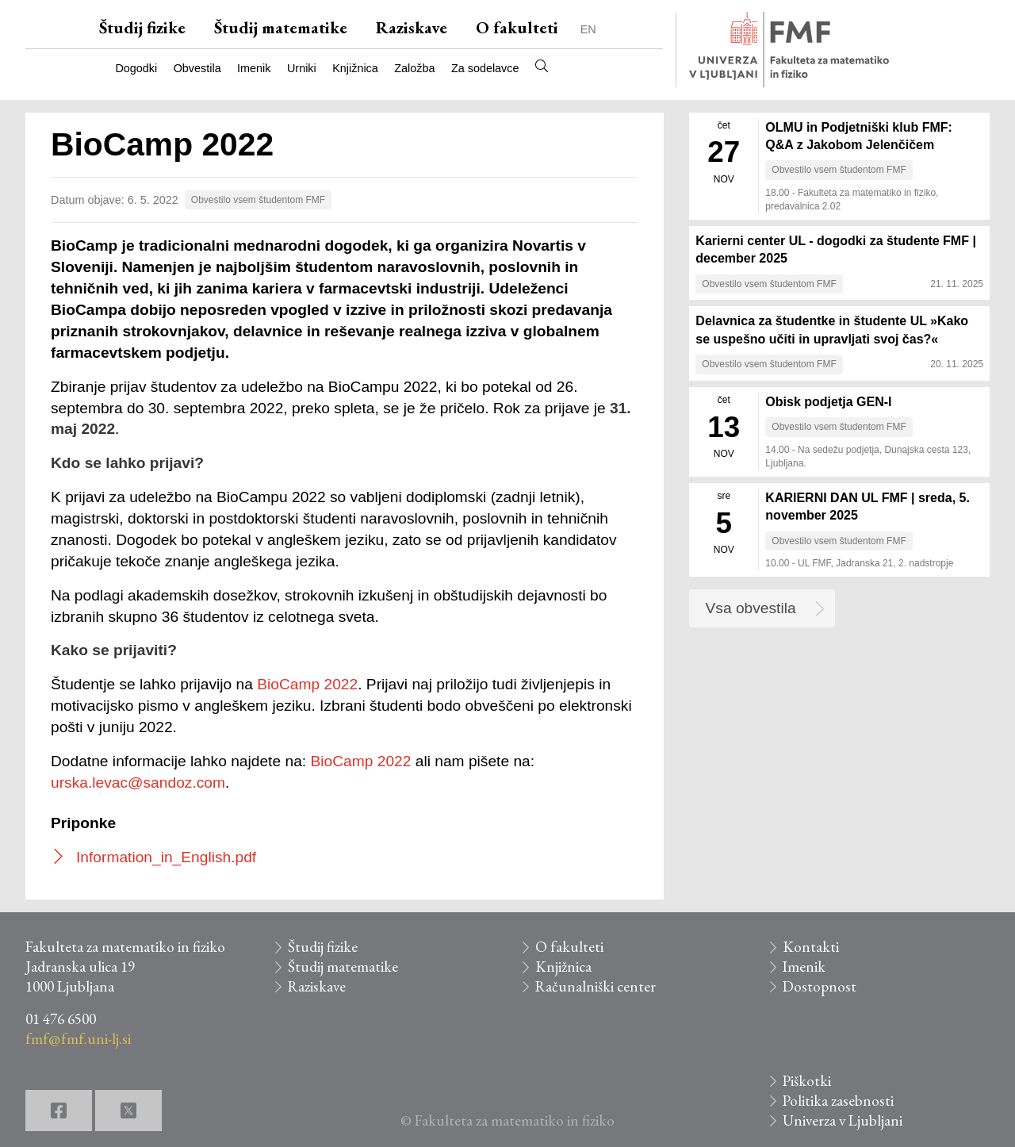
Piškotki (807, 1081)
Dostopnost (819, 986)
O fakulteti (517, 27)
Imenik (253, 68)
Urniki (301, 68)
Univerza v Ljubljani (842, 1120)
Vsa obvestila (751, 608)
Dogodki (136, 68)
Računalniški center (595, 986)
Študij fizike (142, 27)
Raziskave (411, 27)
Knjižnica (355, 68)
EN (588, 29)
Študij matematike (280, 27)
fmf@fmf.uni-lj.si (78, 1039)
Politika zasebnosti (838, 1101)
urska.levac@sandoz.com (138, 782)
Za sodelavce (485, 68)
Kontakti (811, 947)
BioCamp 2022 (307, 684)
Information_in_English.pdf (166, 857)
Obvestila (197, 68)
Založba (414, 68)
